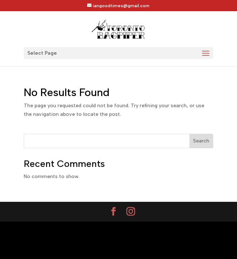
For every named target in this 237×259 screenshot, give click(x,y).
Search (201, 141)
